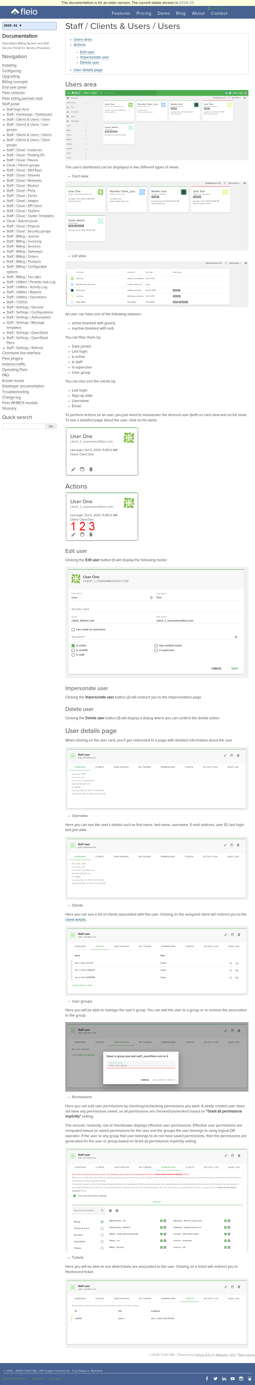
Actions (80, 45)
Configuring (11, 71)
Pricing (144, 13)
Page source (246, 1354)
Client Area (217, 8)
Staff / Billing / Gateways (24, 251)
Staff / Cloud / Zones (22, 195)
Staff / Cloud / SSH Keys (24, 170)
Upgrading (11, 76)
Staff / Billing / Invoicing (24, 241)
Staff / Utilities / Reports (24, 292)
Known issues (13, 381)
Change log (11, 397)
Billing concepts (15, 82)
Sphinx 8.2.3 (203, 1354)
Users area (83, 39)
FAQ (5, 375)
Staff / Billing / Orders (22, 256)
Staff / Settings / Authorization (29, 317)
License (38, 1378)
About (198, 13)
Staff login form (18, 109)
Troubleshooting (15, 392)
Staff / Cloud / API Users (24, 205)
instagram (241, 1379)
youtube (233, 1379)
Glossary (9, 408)
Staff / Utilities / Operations (26, 297)
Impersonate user (94, 57)
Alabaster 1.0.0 (226, 1354)
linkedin (224, 1379)
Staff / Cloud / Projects (23, 226)
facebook (207, 1379)
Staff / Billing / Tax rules (24, 277)
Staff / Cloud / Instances (24, 150)
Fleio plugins (12, 359)
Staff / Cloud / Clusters (23, 211)
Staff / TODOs (17, 302)
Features (121, 13)
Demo (164, 13)
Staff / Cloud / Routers (23, 185)
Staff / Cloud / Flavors (22, 160)
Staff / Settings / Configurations (30, 312)
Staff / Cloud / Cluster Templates (30, 216)
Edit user (87, 52)
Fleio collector (13, 93)
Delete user (89, 63)
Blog (181, 13)
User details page (88, 70)
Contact (219, 13)
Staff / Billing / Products (24, 261)
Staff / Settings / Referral (25, 348)
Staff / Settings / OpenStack (27, 332)
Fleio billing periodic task (22, 99)
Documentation (19, 36)
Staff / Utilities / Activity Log (27, 287)
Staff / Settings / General (25, 307)
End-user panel (14, 87)
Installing (9, 65)
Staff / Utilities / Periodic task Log (31, 282)
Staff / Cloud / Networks (24, 180)
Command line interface (21, 353)
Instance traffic (13, 364)
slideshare (250, 1379)
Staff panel (10, 104)
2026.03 (186, 3)
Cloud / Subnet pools (22, 221)
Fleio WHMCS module (20, 403)
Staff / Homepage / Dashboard (29, 114)
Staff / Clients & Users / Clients (29, 135)
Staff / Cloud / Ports (21, 190)
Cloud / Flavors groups (23, 165)
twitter (216, 1379)
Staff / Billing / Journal (23, 236)
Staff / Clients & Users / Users (28, 119)
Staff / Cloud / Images (22, 200)
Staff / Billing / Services (24, 246)
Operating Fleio (14, 370)
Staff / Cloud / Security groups (29, 231)
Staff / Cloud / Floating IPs (26, 155)
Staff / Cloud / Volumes (23, 175)
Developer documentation (23, 386)
